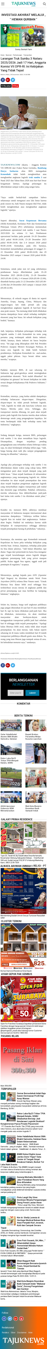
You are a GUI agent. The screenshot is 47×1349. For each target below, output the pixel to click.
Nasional (9, 55)
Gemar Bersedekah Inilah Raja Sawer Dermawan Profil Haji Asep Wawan (31, 1096)
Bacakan (6, 86)
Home (2, 55)
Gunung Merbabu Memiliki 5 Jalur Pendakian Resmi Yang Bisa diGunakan (30, 1180)
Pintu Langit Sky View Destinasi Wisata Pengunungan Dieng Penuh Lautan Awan (31, 1200)
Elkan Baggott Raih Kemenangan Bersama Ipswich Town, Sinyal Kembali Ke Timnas (31, 1265)
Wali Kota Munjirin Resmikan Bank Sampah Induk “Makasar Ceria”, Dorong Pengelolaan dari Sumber (31, 1285)
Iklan (30, 1332)
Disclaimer (22, 1332)
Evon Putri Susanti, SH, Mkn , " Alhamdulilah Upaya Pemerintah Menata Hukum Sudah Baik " (31, 1244)
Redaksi (5, 1332)
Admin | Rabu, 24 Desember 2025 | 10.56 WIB (15, 74)
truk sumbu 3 (35, 177)
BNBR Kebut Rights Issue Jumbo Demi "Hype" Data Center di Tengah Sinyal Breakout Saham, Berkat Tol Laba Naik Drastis (22, 1159)
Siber (13, 1332)
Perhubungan (17, 55)
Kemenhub (6, 174)
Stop (15, 86)
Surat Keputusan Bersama (32, 220)
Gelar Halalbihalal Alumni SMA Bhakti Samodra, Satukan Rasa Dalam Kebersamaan (9, 739)
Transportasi (27, 55)
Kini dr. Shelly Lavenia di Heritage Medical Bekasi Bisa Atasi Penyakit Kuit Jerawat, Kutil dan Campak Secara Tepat (23, 1222)
